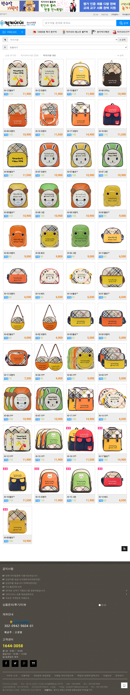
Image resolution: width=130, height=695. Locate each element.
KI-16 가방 (71, 456)
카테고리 (12, 32)
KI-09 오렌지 (9, 131)
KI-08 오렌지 (72, 212)
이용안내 (107, 675)
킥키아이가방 (30, 55)
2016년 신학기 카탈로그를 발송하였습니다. (65, 590)
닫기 (124, 6)
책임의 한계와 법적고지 (88, 675)
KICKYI (18, 23)
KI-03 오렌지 (104, 334)
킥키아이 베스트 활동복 (75, 32)
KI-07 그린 (103, 171)
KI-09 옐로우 (9, 537)
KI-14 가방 (103, 415)
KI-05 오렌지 (9, 252)
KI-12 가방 (8, 456)
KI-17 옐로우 (104, 456)
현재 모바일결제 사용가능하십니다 (20, 575)
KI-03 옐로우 (72, 334)
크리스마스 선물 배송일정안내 (65, 594)
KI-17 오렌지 (72, 131)
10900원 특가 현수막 (44, 32)
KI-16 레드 (103, 131)
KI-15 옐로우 (72, 90)
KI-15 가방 (40, 456)
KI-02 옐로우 (9, 334)
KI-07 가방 (40, 415)
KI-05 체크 (40, 252)
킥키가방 (49, 55)
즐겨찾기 (3, 14)
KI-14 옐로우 (72, 293)
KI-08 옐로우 (9, 212)
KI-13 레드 (103, 496)
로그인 (95, 14)
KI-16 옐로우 (9, 496)
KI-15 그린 (71, 496)
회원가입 (104, 14)
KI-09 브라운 (104, 90)
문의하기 (119, 675)
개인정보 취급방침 (42, 675)
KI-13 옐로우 (104, 252)
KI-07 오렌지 (41, 171)
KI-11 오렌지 (9, 374)
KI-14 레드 (40, 293)
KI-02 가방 (40, 374)
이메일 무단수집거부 (64, 675)
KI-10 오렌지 (41, 131)
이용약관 (25, 675)
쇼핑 (10, 55)
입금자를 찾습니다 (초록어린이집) (20, 583)
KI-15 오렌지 (41, 496)
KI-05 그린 (71, 252)
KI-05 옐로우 (104, 212)
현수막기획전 (100, 32)
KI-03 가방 (103, 374)
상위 (123, 39)
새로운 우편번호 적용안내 (16, 597)
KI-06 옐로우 (9, 171)
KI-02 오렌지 (41, 334)
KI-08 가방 (8, 415)
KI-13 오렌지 (9, 293)
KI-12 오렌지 (41, 90)
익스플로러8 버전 (12, 586)
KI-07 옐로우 (72, 171)
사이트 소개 (11, 675)
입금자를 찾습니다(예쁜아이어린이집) (21, 579)
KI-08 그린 (40, 212)
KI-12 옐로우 (9, 90)
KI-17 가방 (71, 415)
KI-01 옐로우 (104, 293)
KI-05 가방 (71, 374)
